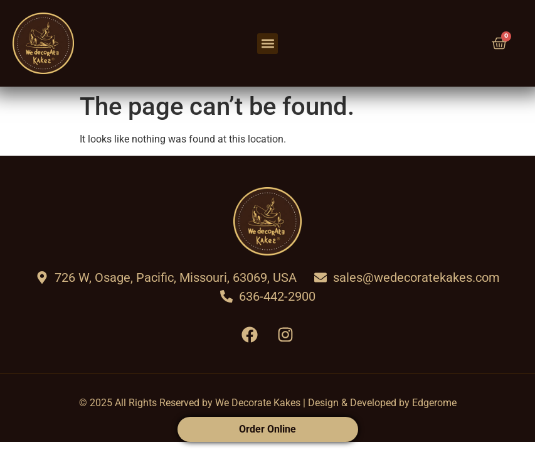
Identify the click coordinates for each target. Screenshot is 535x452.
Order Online (267, 429)
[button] (267, 43)
